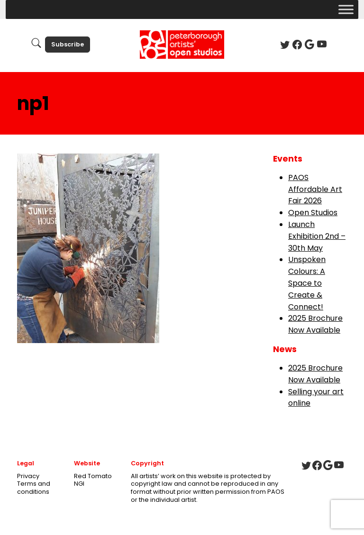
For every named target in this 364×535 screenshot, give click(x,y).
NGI (79, 484)
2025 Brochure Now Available (315, 324)
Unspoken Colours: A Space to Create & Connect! (307, 283)
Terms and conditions (33, 488)
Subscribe (67, 44)
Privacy (28, 476)
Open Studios (312, 212)
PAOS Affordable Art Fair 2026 (315, 189)
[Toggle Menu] (346, 9)
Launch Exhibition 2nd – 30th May (317, 236)
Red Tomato (93, 476)
